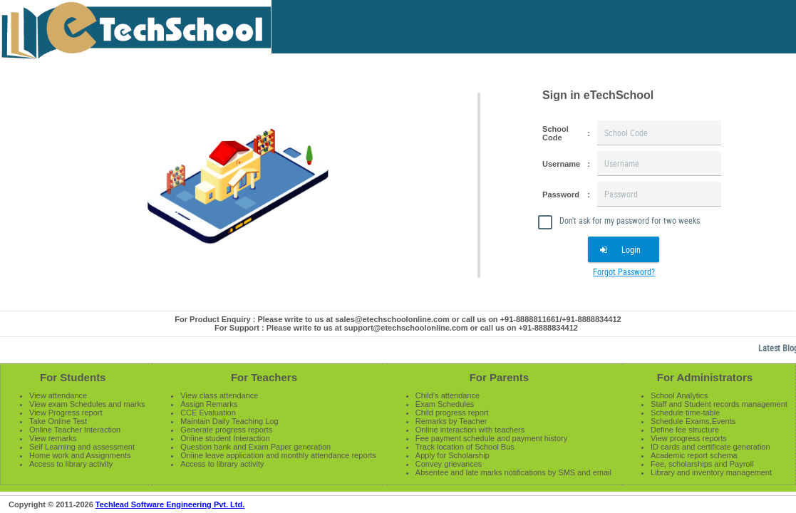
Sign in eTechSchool (597, 95)
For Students (73, 377)
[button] (623, 249)
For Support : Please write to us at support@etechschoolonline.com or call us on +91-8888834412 (396, 327)
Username (561, 164)
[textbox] (659, 132)
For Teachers (264, 377)
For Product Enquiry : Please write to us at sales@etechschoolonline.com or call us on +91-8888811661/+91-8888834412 (398, 319)
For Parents (499, 377)
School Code (555, 133)
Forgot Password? (624, 271)
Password (560, 194)
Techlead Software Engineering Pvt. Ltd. (169, 504)
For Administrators (705, 377)
